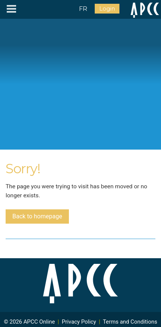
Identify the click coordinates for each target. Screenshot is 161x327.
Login (107, 8)
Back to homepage (37, 216)
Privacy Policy (79, 321)
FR (83, 8)
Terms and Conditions (130, 321)
